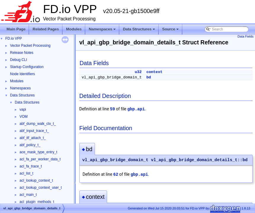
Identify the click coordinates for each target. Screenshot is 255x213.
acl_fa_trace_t (31, 166)
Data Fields (246, 36)
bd (148, 77)
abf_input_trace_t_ (34, 131)
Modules (74, 29)
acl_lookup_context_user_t (41, 187)
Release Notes (21, 53)
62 (115, 174)
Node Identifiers (22, 74)
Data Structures (139, 31)
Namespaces (103, 31)
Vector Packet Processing (30, 45)
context (154, 72)
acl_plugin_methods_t (37, 202)
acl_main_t (28, 195)
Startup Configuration (26, 67)
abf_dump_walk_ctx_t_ (38, 124)
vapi (23, 109)
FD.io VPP (13, 38)
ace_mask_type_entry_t (38, 152)
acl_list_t (26, 173)
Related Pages (46, 29)
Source (171, 31)
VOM (24, 116)
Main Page (16, 29)
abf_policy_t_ (30, 145)
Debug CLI (18, 60)
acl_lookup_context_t (36, 180)
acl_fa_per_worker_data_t (40, 159)
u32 (138, 72)
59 (112, 109)
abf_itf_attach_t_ (33, 138)
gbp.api (136, 109)
